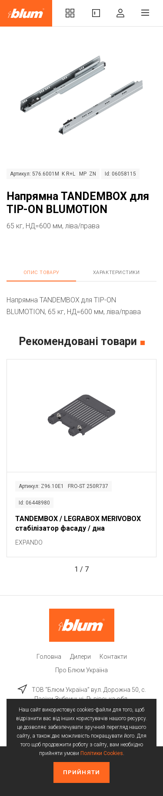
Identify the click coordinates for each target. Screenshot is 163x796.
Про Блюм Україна (81, 670)
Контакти (113, 656)
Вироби (96, 13)
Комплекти (70, 13)
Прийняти (81, 772)
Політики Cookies (101, 753)
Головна (49, 656)
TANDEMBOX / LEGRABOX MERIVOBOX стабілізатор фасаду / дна (78, 523)
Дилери (80, 656)
